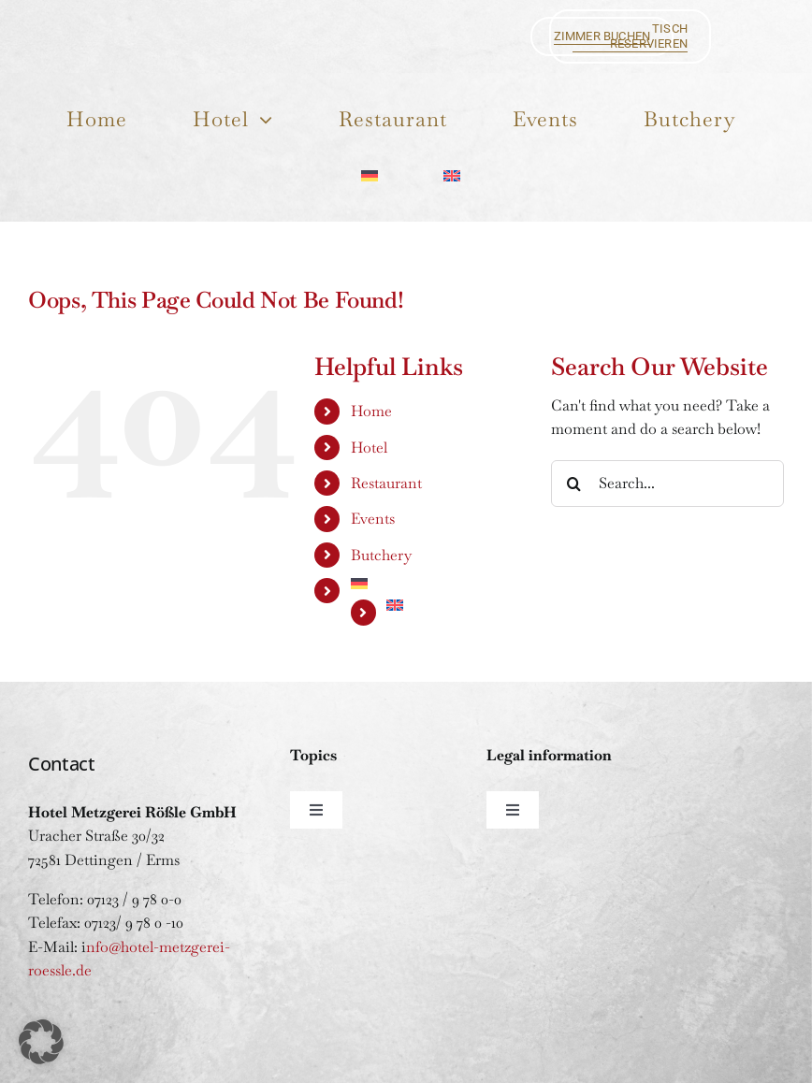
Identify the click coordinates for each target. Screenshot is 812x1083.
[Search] (574, 483)
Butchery (381, 555)
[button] (41, 1042)
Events (373, 518)
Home (371, 411)
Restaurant (386, 483)
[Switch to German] (368, 174)
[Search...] (667, 483)
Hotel (369, 447)
